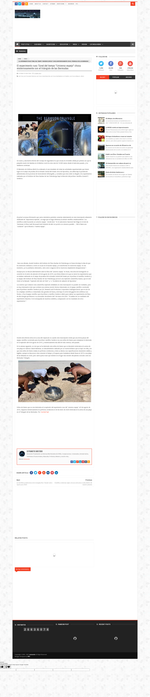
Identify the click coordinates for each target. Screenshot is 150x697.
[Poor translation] (7, 667)
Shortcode (50, 44)
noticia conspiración (43, 76)
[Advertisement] (97, 23)
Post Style (25, 44)
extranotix (32, 654)
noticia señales (75, 76)
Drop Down (60, 4)
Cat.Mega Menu (95, 44)
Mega (75, 44)
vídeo (25, 58)
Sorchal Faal (45, 412)
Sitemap (52, 4)
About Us (38, 4)
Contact (45, 4)
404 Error (71, 4)
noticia (21, 76)
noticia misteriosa (30, 76)
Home (31, 4)
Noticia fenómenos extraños (60, 76)
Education (64, 44)
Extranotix (27, 459)
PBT (29, 656)
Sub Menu (37, 44)
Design (84, 44)
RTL (77, 4)
